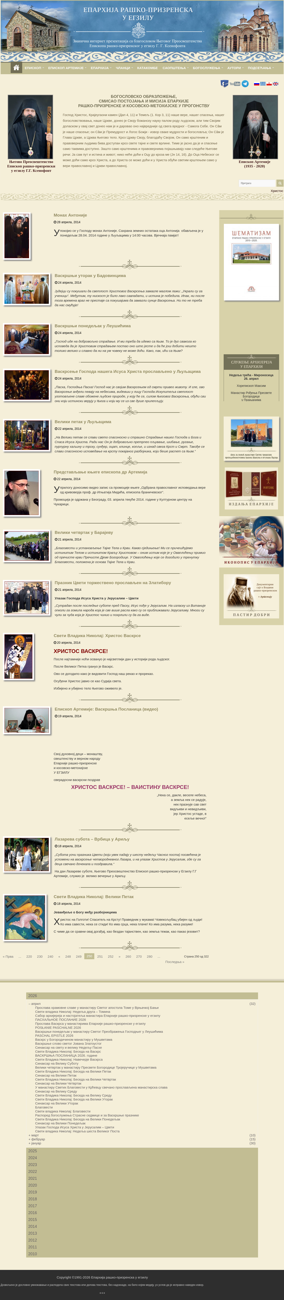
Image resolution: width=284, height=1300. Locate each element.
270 (139, 956)
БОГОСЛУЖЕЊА (206, 68)
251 (100, 956)
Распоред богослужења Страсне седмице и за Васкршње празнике (87, 1115)
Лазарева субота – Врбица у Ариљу (92, 839)
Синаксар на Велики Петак (56, 1075)
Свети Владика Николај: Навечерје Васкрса (69, 1059)
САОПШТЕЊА (174, 68)
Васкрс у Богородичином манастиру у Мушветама (73, 1039)
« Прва (8, 956)
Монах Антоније (70, 215)
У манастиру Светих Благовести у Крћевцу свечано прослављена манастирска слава (101, 1087)
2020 (32, 1185)
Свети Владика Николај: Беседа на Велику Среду (73, 1095)
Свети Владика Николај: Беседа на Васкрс (68, 1051)
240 (50, 956)
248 (68, 956)
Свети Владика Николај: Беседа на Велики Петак (73, 1071)
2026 (32, 996)
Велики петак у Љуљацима (83, 421)
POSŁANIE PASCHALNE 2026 (58, 1027)
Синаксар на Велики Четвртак (58, 1083)
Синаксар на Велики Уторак (56, 1103)
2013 (32, 1233)
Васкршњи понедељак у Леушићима (93, 326)
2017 (32, 1206)
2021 (32, 1178)
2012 (32, 1240)
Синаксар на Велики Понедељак (60, 1123)
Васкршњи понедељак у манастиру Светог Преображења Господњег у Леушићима (99, 1031)
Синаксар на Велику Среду (56, 1091)
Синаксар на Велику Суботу (57, 1063)
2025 (32, 1151)
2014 (32, 1226)
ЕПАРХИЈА (100, 68)
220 (29, 956)
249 (78, 956)
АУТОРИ (234, 68)
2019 (32, 1192)
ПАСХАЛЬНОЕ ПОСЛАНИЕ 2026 (60, 1019)
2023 (32, 1164)
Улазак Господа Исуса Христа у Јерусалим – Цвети (74, 1127)
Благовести (44, 1107)
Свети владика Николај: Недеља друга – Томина (72, 1011)
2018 (32, 1199)
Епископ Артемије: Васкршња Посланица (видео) (106, 709)
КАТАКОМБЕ (147, 68)
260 (128, 956)
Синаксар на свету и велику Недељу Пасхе (68, 1047)
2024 (32, 1158)
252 (110, 956)
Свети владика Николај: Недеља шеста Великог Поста (77, 1131)
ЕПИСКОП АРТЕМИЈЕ (66, 68)
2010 (32, 1254)
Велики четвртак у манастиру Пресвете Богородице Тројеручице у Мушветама (96, 1067)
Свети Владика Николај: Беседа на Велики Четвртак (75, 1079)
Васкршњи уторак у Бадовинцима (90, 275)
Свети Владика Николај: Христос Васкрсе (97, 635)
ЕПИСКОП (33, 68)
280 (149, 956)
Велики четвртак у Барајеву (84, 532)
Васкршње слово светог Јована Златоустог (68, 1043)
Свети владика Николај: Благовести (63, 1111)
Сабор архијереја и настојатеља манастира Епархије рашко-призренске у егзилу (97, 1015)
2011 (32, 1247)
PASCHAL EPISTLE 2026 (54, 1035)
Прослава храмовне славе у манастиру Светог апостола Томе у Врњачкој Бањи (97, 1007)
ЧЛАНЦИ (123, 68)
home (16, 68)
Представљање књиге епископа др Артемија (100, 472)
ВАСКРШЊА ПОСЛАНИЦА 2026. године (66, 1055)
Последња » (174, 962)
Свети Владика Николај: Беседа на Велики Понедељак (77, 1119)
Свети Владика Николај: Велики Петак (94, 896)
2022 (32, 1171)
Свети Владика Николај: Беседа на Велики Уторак (74, 1099)
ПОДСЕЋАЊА (259, 68)
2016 (32, 1213)
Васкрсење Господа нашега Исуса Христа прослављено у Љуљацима (128, 371)
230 (40, 956)
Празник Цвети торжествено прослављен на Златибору (113, 582)
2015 (32, 1219)
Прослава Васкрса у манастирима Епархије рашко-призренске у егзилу (90, 1023)
